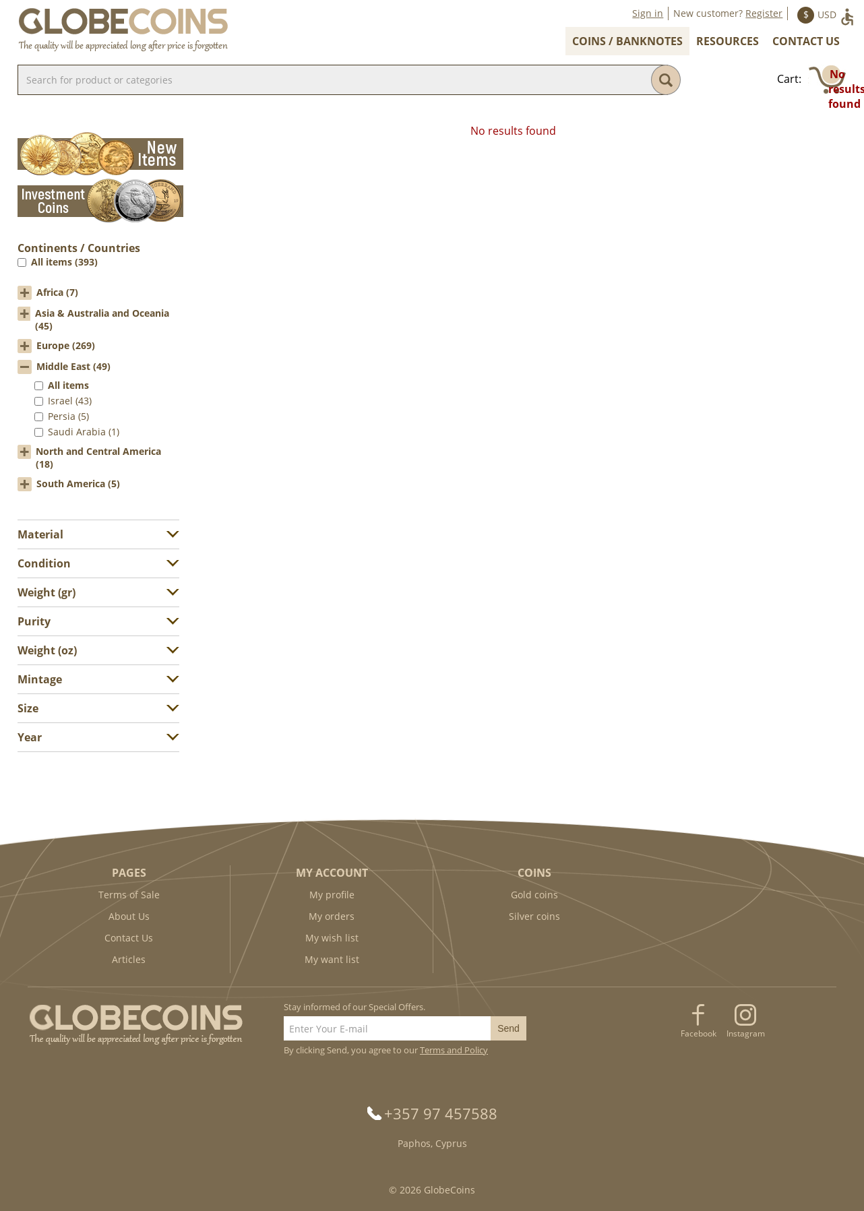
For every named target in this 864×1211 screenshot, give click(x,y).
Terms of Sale (129, 894)
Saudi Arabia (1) (83, 431)
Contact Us (806, 41)
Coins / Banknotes (627, 41)
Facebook (698, 1033)
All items (68, 385)
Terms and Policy (454, 1050)
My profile (331, 894)
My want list (332, 959)
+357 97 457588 (440, 1113)
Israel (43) (70, 400)
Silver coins (534, 916)
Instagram (746, 1033)
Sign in (647, 13)
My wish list (332, 937)
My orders (331, 916)
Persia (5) (68, 416)
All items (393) (64, 261)
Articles (129, 959)
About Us (129, 916)
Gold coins (534, 894)
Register (763, 13)
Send (508, 1028)
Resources (727, 41)
